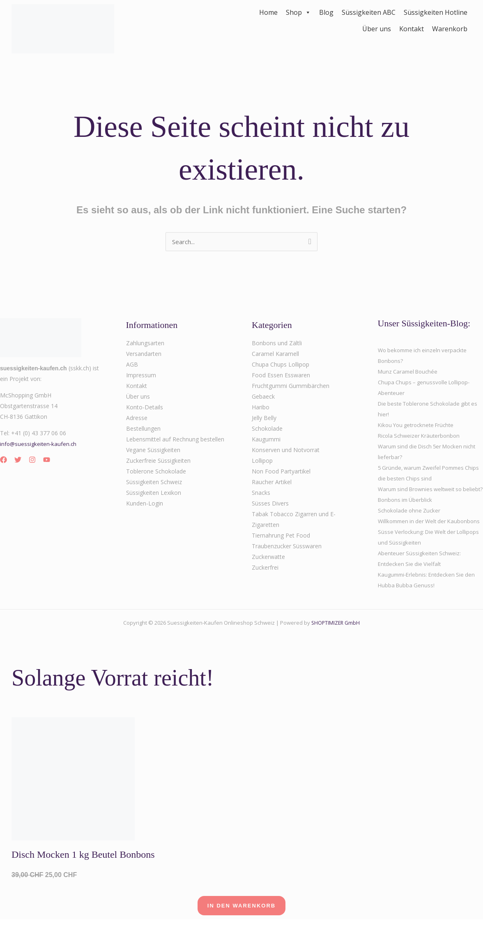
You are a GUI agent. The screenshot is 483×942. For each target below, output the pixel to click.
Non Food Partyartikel (281, 472)
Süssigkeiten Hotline (435, 12)
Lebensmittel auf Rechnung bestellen (175, 440)
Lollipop (262, 461)
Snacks (261, 493)
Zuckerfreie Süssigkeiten (158, 461)
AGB (132, 365)
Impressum (141, 376)
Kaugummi (266, 440)
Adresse (136, 419)
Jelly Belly (264, 419)
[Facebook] (3, 460)
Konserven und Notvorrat (286, 451)
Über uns (376, 28)
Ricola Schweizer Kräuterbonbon (421, 436)
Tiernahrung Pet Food (281, 536)
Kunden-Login (144, 504)
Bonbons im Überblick (407, 511)
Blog (326, 12)
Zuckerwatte (268, 557)
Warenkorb (449, 28)
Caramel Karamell (275, 354)
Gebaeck (263, 397)
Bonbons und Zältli (277, 344)
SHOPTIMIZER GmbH (335, 645)
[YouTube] (46, 460)
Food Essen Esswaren (281, 376)
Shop (298, 12)
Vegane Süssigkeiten (153, 451)
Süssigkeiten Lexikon (153, 493)
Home (268, 12)
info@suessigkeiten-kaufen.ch (39, 444)
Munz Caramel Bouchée (410, 372)
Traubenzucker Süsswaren (287, 547)
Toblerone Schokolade (156, 472)
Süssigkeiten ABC (369, 12)
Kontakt (411, 28)
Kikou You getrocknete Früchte (419, 425)
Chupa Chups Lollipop (280, 365)
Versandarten (143, 354)
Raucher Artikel (272, 483)
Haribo (260, 408)
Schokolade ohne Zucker (411, 522)
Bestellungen (143, 429)
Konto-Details (144, 408)
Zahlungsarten (145, 344)
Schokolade (267, 429)
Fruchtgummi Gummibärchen (290, 386)
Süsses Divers (270, 504)
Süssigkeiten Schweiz (154, 483)
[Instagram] (32, 460)
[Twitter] (17, 460)
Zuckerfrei (265, 568)
